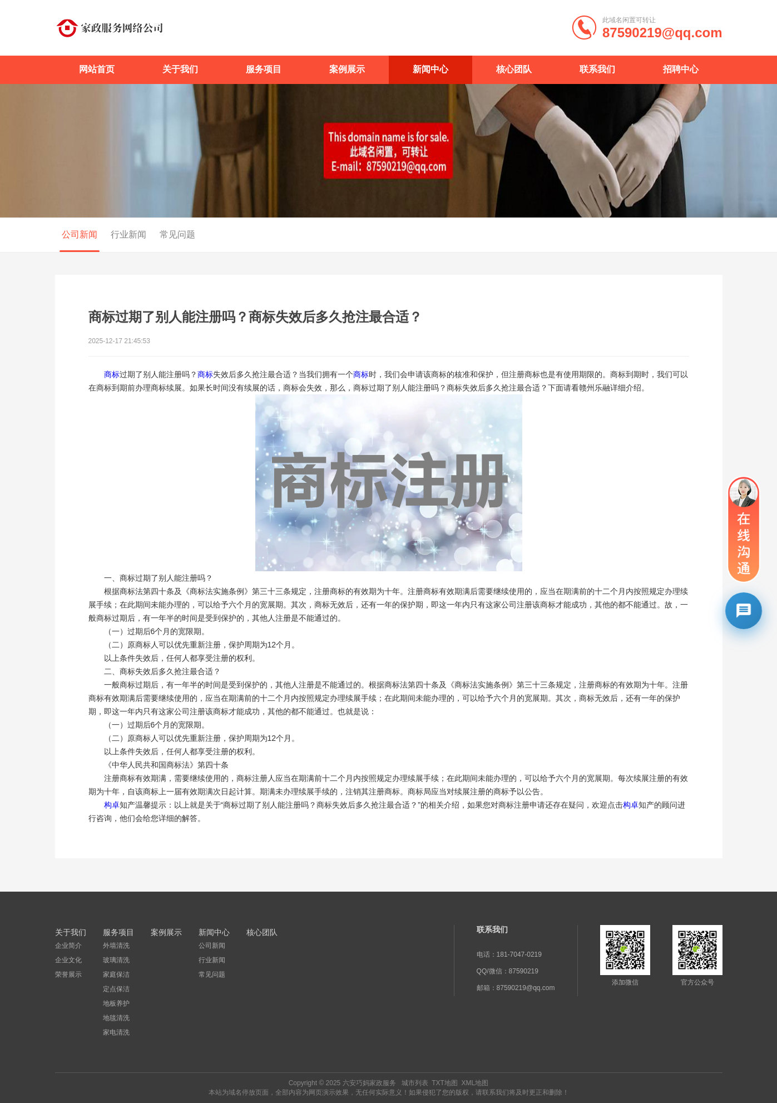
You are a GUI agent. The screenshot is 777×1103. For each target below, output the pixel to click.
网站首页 (97, 69)
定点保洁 (116, 989)
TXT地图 (445, 1083)
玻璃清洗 (116, 960)
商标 (112, 374)
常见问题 (173, 234)
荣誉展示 (68, 974)
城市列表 (415, 1083)
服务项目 (263, 69)
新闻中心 (430, 69)
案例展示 (347, 69)
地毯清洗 (116, 1018)
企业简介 (68, 945)
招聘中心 (681, 69)
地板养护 (116, 1003)
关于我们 (180, 69)
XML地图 (475, 1083)
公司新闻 (75, 234)
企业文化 (68, 960)
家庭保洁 (116, 974)
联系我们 (597, 69)
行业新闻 (124, 234)
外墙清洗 (116, 945)
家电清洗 (116, 1032)
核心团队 (514, 69)
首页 (671, 235)
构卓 (112, 804)
